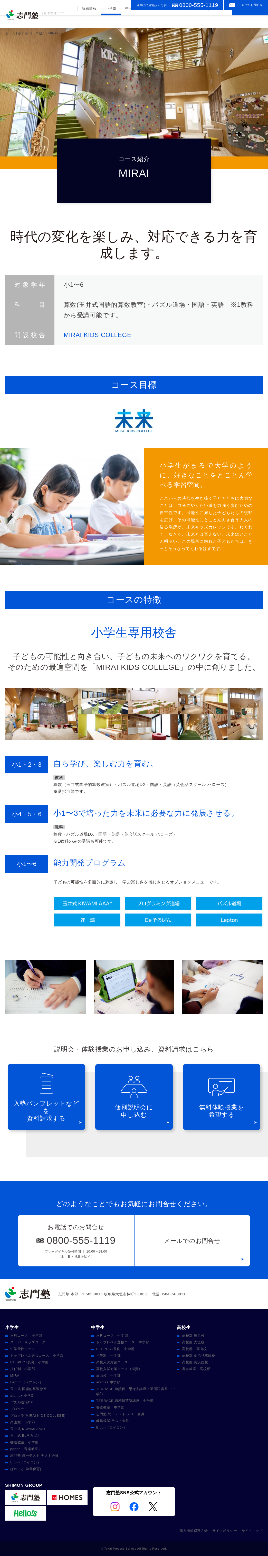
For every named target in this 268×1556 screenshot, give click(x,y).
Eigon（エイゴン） (25, 1462)
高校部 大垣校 (193, 1342)
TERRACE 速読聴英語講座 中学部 (125, 1401)
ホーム (10, 33)
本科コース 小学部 (26, 1335)
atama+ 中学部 (108, 1382)
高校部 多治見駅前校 (198, 1355)
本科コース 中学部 (112, 1335)
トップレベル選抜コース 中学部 (122, 1342)
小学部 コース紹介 (31, 33)
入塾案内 (196, 21)
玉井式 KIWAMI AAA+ (28, 1429)
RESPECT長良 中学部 (115, 1349)
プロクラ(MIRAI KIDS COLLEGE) (37, 1415)
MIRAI (15, 1375)
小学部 (110, 21)
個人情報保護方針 (193, 1531)
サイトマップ (252, 1531)
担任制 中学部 (108, 1355)
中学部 (130, 21)
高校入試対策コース (112, 1362)
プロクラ (17, 1409)
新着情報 (88, 21)
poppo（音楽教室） (26, 1449)
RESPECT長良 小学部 (29, 1362)
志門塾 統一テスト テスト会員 (34, 1455)
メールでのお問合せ (249, 4)
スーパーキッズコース (28, 1342)
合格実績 (172, 21)
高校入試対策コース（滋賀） (119, 1369)
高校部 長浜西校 (195, 1362)
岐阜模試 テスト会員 (112, 1421)
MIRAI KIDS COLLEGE (97, 334)
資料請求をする (250, 19)
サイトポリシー (224, 1531)
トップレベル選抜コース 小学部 (36, 1355)
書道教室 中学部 (110, 1407)
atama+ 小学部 (22, 1395)
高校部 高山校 (194, 1349)
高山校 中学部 (108, 1375)
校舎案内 (220, 21)
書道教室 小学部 (24, 1442)
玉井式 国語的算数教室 (28, 1389)
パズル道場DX (21, 1402)
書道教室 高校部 (196, 1369)
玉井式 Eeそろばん (25, 1435)
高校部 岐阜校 (193, 1335)
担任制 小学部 (22, 1369)
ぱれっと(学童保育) (25, 1469)
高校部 (150, 21)
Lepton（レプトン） (26, 1382)
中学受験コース (22, 1349)
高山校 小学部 (22, 1422)
